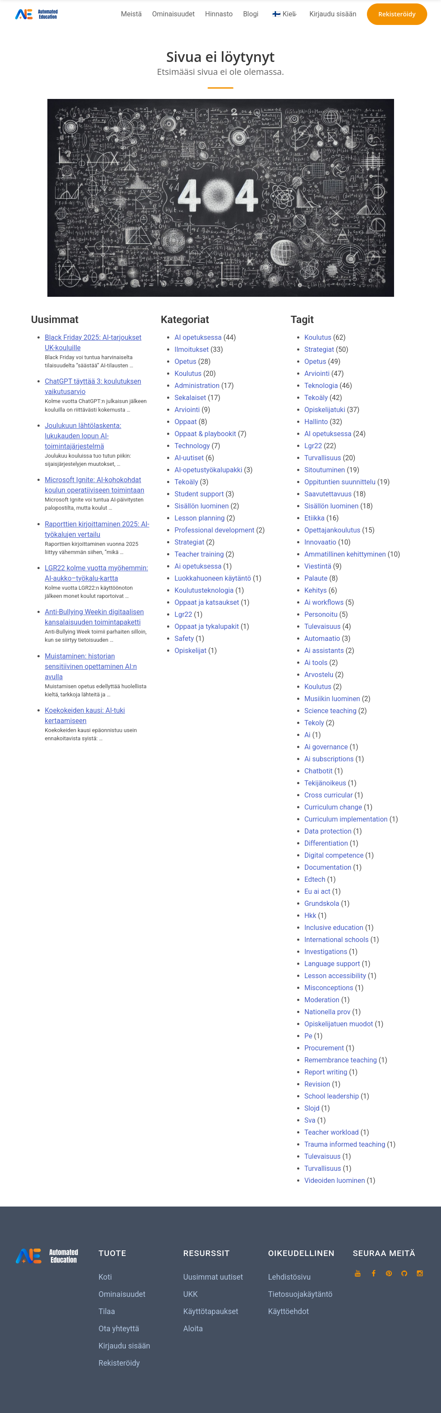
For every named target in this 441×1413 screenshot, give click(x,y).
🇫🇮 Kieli (283, 14)
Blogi (250, 14)
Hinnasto (219, 14)
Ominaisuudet (173, 14)
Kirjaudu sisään (332, 14)
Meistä (131, 14)
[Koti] (38, 14)
